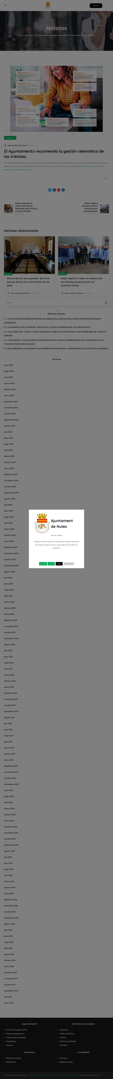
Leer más (43, 564)
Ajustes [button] (59, 564)
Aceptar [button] (51, 564)
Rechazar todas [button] (68, 564)
